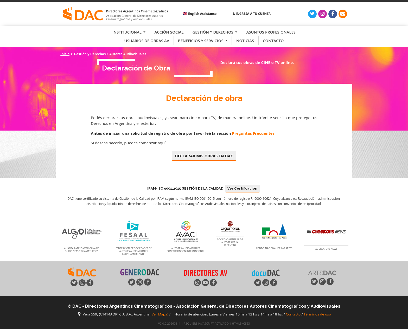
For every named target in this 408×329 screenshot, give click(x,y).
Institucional (127, 32)
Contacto (273, 40)
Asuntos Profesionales (271, 32)
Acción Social (168, 32)
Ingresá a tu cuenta (252, 13)
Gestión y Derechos (213, 32)
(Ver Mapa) (160, 314)
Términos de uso (317, 314)
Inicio (64, 53)
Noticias (245, 40)
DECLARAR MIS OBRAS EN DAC (204, 155)
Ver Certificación (242, 188)
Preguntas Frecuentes (253, 133)
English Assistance (199, 13)
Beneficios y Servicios (201, 40)
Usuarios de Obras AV (146, 40)
